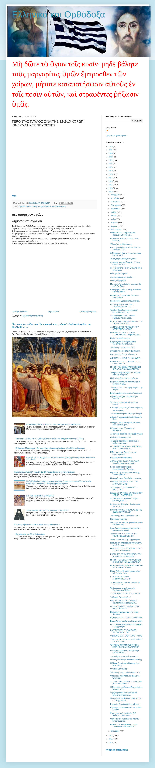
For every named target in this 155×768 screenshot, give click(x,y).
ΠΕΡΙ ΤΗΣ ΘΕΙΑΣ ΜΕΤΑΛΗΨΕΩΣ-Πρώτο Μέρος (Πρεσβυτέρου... (124, 602)
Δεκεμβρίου (115, 195)
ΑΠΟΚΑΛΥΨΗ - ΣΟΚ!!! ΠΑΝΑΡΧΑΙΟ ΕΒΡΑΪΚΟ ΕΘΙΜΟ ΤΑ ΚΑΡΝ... (124, 462)
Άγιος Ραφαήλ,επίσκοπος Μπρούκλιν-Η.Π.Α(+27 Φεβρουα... (125, 529)
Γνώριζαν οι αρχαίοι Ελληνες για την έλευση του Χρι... (124, 652)
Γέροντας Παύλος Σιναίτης (28, 206)
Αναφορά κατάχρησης (117, 750)
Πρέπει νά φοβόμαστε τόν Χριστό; (123, 354)
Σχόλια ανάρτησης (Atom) (33, 316)
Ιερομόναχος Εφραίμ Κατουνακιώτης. (125, 301)
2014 (111, 188)
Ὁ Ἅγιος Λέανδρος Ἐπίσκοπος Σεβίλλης (126, 660)
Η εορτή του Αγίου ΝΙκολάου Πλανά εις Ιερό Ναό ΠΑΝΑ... (125, 248)
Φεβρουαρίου (116, 230)
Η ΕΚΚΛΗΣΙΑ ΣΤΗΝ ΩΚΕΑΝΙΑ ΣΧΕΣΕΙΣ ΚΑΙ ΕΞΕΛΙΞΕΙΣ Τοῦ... (126, 322)
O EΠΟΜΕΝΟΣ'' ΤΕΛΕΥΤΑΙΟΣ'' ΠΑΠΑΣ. (126, 636)
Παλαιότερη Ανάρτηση (87, 312)
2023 (111, 157)
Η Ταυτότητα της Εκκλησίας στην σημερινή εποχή (123, 453)
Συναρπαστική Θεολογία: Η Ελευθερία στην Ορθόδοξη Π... (125, 374)
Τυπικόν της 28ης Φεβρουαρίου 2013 (125, 516)
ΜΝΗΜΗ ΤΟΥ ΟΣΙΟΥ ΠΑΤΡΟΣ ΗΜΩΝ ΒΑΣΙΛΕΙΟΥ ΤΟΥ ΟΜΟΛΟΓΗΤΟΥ (125, 368)
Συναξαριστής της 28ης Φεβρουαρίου (30, 534)
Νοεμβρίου (115, 198)
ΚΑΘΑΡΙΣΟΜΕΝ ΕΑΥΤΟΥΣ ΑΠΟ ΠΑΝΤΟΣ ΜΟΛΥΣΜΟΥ (123, 631)
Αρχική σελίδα (53, 312)
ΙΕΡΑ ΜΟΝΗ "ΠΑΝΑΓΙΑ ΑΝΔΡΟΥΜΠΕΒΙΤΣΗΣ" (120, 578)
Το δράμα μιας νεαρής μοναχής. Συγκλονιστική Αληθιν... (122, 589)
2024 (111, 153)
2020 (111, 167)
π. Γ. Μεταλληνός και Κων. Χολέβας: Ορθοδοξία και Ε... (124, 500)
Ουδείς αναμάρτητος (118, 281)
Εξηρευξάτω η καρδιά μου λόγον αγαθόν (126, 621)
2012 (111, 735)
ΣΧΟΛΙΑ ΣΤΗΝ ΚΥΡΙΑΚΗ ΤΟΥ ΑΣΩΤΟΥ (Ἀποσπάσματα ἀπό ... (126, 683)
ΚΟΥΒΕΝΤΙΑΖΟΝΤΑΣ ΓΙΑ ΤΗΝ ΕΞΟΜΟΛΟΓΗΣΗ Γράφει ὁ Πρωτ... (125, 334)
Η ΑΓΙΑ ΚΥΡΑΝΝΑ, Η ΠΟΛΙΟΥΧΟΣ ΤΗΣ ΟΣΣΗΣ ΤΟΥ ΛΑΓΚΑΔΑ (126, 511)
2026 (111, 146)
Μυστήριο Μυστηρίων (118, 274)
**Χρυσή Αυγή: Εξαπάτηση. (121, 244)
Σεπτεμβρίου (116, 205)
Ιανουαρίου (115, 731)
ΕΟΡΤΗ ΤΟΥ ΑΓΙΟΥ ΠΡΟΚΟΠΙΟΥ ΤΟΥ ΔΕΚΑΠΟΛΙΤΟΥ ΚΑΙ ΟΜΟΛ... (125, 555)
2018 (111, 174)
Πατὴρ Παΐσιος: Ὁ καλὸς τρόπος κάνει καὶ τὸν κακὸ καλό (125, 572)
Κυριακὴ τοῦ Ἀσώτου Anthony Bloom (124, 704)
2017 (111, 178)
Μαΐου (113, 219)
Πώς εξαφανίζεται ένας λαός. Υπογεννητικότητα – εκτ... (121, 305)
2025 (111, 150)
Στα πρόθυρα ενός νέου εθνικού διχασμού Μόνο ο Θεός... (122, 317)
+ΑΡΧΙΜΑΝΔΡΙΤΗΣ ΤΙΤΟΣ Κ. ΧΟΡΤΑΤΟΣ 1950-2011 (47, 510)
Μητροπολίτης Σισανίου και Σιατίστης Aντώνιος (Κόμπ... (125, 474)
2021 (111, 164)
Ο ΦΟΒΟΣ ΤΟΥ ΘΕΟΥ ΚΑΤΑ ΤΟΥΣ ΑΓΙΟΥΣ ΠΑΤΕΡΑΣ (124, 483)
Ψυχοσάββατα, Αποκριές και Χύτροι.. (125, 656)
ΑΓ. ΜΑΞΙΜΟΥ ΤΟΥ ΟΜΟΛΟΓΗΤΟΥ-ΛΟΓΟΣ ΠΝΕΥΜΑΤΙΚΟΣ (124, 328)
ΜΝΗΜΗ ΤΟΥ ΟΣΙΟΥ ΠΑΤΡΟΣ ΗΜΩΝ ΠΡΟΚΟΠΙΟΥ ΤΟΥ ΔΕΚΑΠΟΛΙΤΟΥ (125, 561)
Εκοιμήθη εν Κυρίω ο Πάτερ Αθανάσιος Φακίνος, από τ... (125, 291)
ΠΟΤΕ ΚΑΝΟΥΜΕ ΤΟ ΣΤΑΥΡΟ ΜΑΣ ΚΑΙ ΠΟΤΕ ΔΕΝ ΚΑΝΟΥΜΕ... (126, 566)
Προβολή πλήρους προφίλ (116, 136)
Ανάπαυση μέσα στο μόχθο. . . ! (122, 277)
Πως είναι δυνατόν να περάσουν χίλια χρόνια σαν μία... (125, 383)
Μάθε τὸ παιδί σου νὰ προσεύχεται (124, 378)
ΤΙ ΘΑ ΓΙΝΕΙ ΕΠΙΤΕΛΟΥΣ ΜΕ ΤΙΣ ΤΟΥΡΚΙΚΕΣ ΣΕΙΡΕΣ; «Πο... (123, 535)
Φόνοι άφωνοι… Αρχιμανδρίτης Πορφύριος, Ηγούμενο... (122, 234)
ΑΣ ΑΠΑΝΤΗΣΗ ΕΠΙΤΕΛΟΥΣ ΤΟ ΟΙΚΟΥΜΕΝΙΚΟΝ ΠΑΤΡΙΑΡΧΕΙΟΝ (53, 424)
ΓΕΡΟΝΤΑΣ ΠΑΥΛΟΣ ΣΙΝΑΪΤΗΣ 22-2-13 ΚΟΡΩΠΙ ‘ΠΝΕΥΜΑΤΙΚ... (126, 550)
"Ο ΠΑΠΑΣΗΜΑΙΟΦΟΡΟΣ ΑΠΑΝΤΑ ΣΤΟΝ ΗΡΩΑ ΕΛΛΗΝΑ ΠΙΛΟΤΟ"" (124, 646)
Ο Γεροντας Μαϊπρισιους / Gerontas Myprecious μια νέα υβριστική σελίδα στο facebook (50, 448)
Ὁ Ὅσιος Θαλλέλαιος (118, 669)
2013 (111, 192)
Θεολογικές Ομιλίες (59, 206)
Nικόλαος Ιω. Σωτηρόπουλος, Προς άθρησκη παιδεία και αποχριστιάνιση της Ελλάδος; (50, 439)
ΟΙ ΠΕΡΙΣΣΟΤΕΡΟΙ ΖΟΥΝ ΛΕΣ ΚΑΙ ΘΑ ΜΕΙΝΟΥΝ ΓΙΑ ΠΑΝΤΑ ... (125, 447)
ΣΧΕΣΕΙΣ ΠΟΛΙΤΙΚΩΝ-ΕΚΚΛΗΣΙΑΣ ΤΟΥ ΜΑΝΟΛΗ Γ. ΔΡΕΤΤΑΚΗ (126, 494)
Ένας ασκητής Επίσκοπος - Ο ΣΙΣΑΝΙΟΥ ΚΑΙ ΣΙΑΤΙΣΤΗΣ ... (126, 640)
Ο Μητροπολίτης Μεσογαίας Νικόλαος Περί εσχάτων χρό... (125, 424)
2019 (111, 171)
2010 (111, 742)
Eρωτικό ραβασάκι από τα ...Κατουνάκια (126, 393)
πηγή (14, 196)
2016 (111, 181)
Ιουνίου (114, 216)
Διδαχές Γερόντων (44, 206)
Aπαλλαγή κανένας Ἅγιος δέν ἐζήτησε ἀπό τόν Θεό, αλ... (125, 263)
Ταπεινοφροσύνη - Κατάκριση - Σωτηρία (126, 413)
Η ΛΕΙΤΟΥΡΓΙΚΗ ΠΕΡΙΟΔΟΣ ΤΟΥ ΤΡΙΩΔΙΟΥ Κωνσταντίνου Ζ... (123, 726)
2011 (111, 739)
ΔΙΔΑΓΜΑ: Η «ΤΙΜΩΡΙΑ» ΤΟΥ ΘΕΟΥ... (125, 358)
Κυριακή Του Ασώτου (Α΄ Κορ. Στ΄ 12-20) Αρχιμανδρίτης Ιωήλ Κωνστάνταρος (44, 472)
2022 (111, 160)
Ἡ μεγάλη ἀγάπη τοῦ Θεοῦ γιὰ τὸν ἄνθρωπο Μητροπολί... (123, 694)
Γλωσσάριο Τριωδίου (118, 519)
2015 (111, 185)
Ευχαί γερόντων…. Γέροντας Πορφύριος (126, 617)
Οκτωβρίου (115, 202)
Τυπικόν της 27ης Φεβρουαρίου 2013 (125, 672)
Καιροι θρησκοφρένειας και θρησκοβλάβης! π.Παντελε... (122, 468)
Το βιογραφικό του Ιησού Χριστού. (123, 259)
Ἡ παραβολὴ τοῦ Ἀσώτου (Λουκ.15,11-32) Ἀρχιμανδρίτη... (125, 699)
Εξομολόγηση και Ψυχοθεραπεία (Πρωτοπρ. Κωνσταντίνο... (123, 343)
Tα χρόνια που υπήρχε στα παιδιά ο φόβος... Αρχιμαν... (124, 442)
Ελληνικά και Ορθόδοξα (58, 14)
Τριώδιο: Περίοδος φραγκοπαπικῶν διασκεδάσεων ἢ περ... (124, 311)
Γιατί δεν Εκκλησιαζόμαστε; (121, 437)
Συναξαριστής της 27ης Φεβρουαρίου (125, 539)
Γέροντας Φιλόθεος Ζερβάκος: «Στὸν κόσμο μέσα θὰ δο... (124, 607)
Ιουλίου (114, 212)
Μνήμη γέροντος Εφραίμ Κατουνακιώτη (125, 478)
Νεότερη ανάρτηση (20, 312)
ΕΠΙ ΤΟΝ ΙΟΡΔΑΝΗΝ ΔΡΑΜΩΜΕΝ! (40, 496)
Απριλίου (114, 223)
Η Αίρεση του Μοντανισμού (121, 458)
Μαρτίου (114, 226)
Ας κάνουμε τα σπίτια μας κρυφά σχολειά (126, 434)
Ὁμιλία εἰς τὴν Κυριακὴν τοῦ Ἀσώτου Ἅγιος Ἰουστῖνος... (124, 720)
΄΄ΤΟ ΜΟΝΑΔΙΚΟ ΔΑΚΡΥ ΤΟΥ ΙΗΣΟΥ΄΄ (125, 594)
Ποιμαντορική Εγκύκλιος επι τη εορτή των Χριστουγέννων (36, 525)
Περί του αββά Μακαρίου (120, 338)
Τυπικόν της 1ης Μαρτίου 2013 (122, 347)
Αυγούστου (115, 209)
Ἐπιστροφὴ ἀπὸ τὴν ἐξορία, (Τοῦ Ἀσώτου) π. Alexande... (123, 714)
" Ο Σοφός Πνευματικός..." (120, 597)
